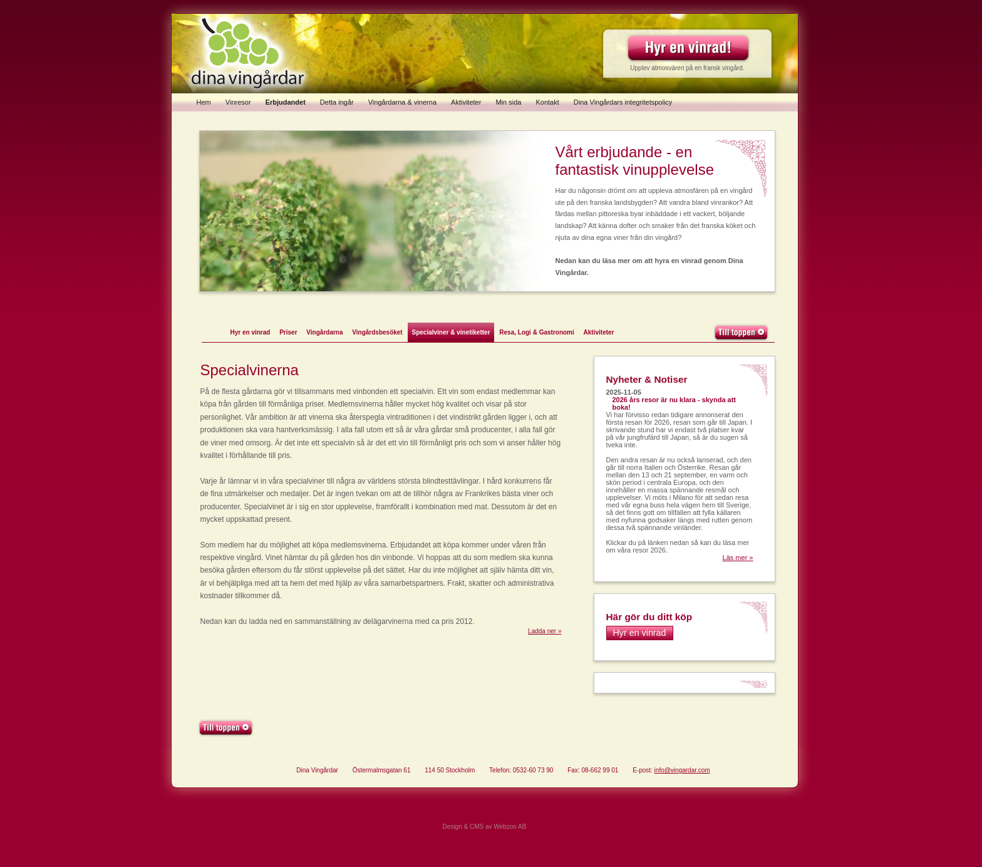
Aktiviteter (466, 102)
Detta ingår (337, 102)
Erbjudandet (286, 102)
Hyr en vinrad (250, 332)
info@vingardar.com (682, 770)
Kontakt (547, 102)
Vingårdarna (324, 332)
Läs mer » (738, 557)
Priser (288, 332)
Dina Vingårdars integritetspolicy (623, 102)
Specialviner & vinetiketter (450, 332)
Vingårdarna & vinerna (402, 102)
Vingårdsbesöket (377, 332)
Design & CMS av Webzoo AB (485, 826)
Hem (204, 102)
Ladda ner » (544, 631)
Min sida (508, 102)
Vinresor (238, 102)
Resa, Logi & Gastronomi (536, 332)
